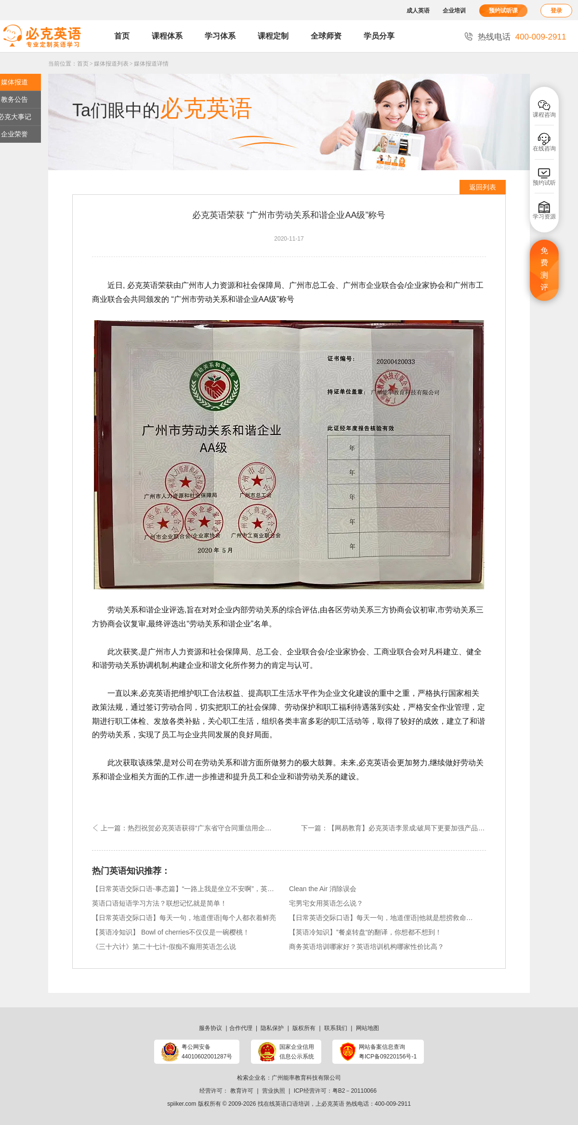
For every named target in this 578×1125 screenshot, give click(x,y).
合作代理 (240, 1028)
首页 (122, 36)
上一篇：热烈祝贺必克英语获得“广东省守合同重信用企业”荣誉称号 (190, 828)
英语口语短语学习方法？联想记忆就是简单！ (159, 903)
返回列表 (482, 187)
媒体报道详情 (151, 63)
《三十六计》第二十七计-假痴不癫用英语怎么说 (164, 946)
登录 (556, 10)
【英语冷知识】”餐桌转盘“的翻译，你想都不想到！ (365, 932)
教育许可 (241, 1090)
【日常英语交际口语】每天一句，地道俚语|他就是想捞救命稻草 (381, 918)
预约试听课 (503, 10)
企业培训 (454, 10)
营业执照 (273, 1090)
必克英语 (332, 1103)
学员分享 (379, 36)
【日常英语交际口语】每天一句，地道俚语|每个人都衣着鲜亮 (184, 918)
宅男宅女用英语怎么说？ (326, 903)
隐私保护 (272, 1028)
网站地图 (367, 1028)
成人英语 (418, 10)
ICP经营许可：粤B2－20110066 (335, 1090)
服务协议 (210, 1028)
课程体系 (167, 36)
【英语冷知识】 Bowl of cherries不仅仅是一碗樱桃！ (171, 932)
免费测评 (544, 269)
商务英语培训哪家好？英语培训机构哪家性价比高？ (366, 946)
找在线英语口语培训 (284, 1103)
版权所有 (303, 1028)
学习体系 (220, 36)
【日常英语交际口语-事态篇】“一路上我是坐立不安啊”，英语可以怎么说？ (184, 889)
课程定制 (273, 36)
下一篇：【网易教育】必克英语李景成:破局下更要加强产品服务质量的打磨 (393, 828)
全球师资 (326, 36)
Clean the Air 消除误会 (322, 889)
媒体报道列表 (111, 63)
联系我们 (335, 1028)
